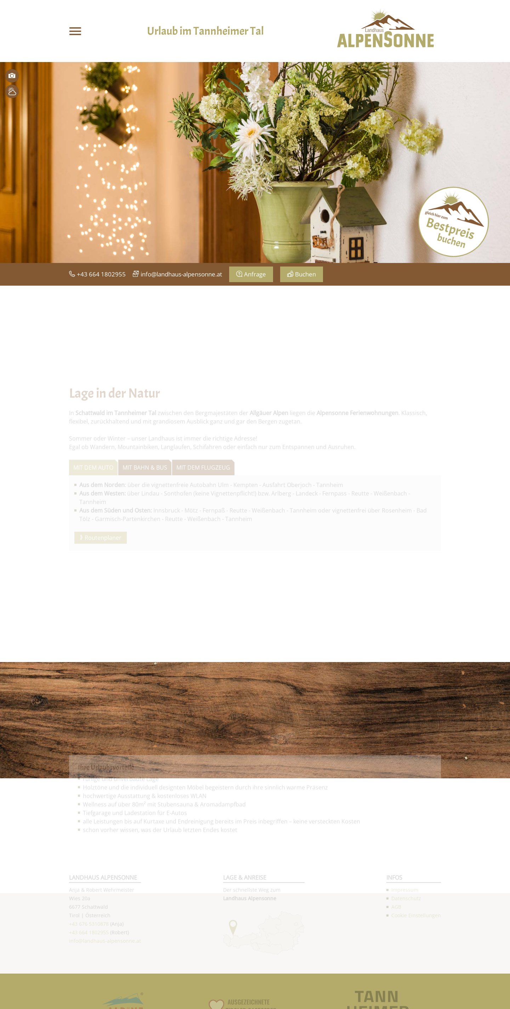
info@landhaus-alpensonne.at (181, 274)
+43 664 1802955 (101, 274)
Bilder (12, 76)
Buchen (305, 274)
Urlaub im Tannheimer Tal (205, 31)
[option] (255, 162)
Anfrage (255, 274)
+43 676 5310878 (89, 969)
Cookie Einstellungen (416, 961)
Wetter (12, 91)
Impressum (404, 935)
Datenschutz (406, 944)
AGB (396, 952)
